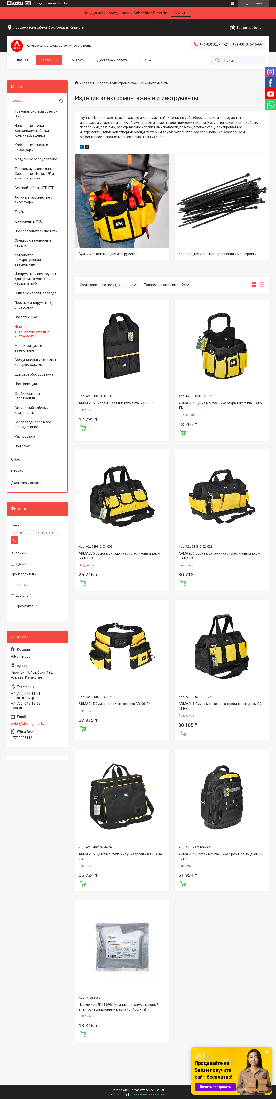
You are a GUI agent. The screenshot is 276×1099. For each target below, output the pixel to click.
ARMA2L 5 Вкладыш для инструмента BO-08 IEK (117, 403)
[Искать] (217, 60)
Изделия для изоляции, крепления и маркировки (218, 254)
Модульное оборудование (36, 159)
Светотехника (26, 317)
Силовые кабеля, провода (35, 293)
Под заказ (23, 446)
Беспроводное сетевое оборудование (33, 424)
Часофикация (26, 384)
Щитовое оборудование (34, 374)
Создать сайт (43, 3)
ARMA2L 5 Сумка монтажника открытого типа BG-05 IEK (220, 405)
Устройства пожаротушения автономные (28, 259)
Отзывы (17, 471)
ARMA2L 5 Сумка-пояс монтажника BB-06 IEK (114, 704)
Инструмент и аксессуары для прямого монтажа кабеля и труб (35, 278)
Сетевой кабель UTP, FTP (34, 188)
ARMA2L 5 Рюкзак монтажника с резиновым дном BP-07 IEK (222, 856)
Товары (47, 60)
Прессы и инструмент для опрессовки (35, 305)
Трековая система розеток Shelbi (36, 113)
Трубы (20, 212)
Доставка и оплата (112, 60)
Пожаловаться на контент (147, 1094)
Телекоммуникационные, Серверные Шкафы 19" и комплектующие (35, 173)
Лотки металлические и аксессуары (34, 199)
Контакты (77, 60)
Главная (22, 60)
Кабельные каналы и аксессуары (31, 147)
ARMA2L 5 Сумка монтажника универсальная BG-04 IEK (120, 856)
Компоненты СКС (28, 221)
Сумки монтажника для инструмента (108, 254)
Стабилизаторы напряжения (27, 396)
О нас (15, 459)
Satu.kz (159, 1090)
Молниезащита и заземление (28, 348)
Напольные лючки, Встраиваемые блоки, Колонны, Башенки (32, 130)
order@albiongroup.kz (28, 724)
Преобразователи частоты (36, 231)
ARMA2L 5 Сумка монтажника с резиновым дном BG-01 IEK (221, 706)
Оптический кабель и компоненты (32, 410)
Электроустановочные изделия (33, 243)
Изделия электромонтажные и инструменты (32, 331)
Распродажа (25, 436)
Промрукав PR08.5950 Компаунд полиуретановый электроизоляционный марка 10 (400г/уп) (118, 1007)
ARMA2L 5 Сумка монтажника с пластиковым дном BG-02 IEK (219, 555)
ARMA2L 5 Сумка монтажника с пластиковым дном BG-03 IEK (119, 555)
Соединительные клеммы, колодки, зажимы (36, 362)
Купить (181, 13)
